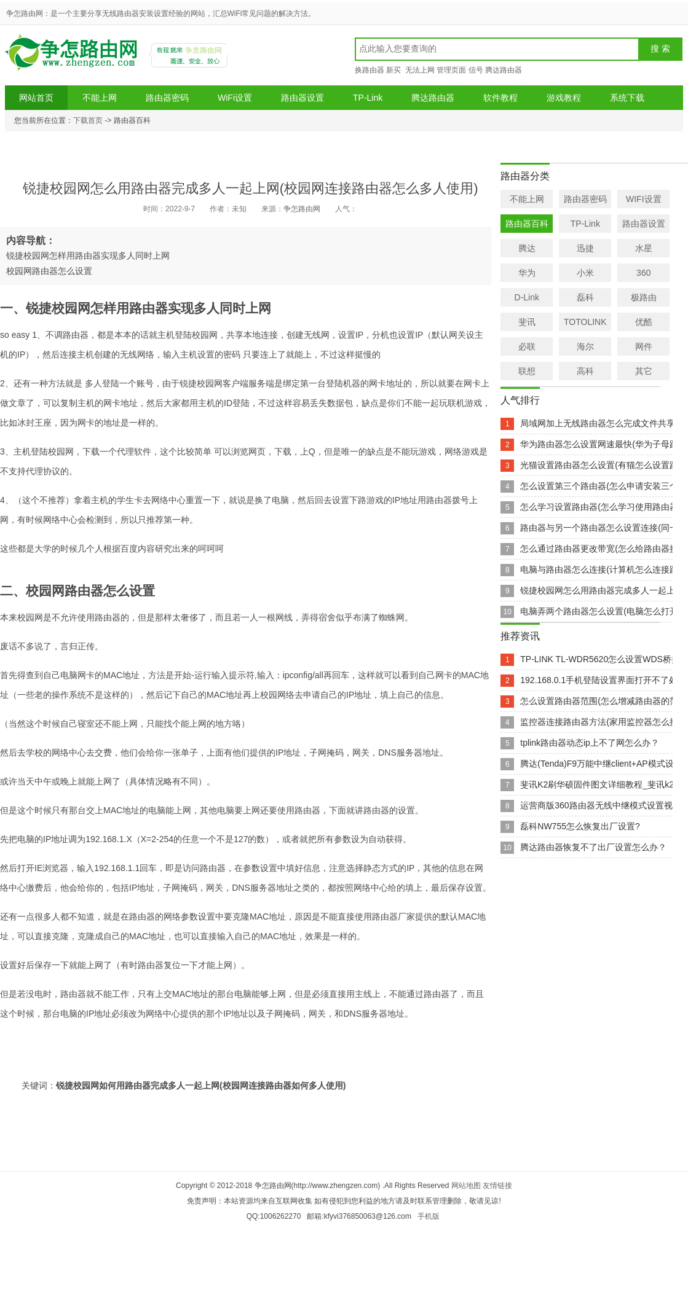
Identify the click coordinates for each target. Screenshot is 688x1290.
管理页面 (451, 70)
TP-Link (367, 98)
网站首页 (36, 98)
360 (643, 273)
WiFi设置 (235, 98)
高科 (585, 371)
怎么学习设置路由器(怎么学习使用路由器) (600, 507)
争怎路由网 (73, 57)
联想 (527, 371)
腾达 (527, 248)
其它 (643, 371)
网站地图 (466, 1185)
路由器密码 (167, 98)
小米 (585, 273)
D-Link (527, 297)
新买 (393, 70)
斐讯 (527, 322)
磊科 (585, 297)
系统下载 (627, 98)
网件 (643, 346)
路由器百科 (526, 224)
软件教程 (500, 98)
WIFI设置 (644, 199)
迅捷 (585, 248)
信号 (476, 70)
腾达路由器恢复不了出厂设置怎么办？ (593, 847)
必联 (527, 346)
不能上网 (99, 98)
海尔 (585, 346)
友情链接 (497, 1185)
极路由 (644, 297)
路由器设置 (302, 98)
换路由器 (369, 70)
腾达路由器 (503, 70)
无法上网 (419, 70)
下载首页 (88, 120)
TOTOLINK (585, 322)
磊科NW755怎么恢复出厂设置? (579, 826)
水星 (643, 248)
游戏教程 (564, 98)
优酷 (643, 322)
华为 (527, 273)
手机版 (428, 1216)
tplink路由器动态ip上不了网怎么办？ (589, 743)
